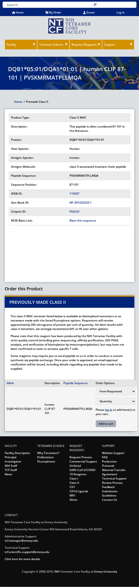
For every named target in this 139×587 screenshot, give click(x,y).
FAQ (104, 457)
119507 (74, 194)
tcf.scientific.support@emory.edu (27, 552)
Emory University (105, 572)
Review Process (112, 483)
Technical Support (114, 478)
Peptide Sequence (75, 383)
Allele (10, 383)
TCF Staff (11, 470)
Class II (74, 483)
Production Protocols (109, 463)
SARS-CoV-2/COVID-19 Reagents (83, 472)
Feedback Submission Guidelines (110, 491)
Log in (120, 12)
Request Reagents (84, 45)
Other (74, 500)
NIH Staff (11, 466)
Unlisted (75, 466)
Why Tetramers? (48, 453)
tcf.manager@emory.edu (21, 541)
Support (109, 45)
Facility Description (17, 453)
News (8, 474)
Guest (90, 12)
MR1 (73, 495)
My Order (55, 12)
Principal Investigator (13, 459)
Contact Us (109, 500)
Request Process (81, 457)
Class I (74, 478)
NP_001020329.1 (81, 203)
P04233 (74, 212)
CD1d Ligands (79, 491)
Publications (45, 457)
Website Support (113, 453)
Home (20, 12)
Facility (11, 45)
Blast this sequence (83, 221)
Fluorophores (46, 461)
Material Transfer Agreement (114, 472)
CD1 (72, 487)
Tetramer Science (51, 45)
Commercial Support (83, 461)
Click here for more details (22, 559)
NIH (57, 572)
